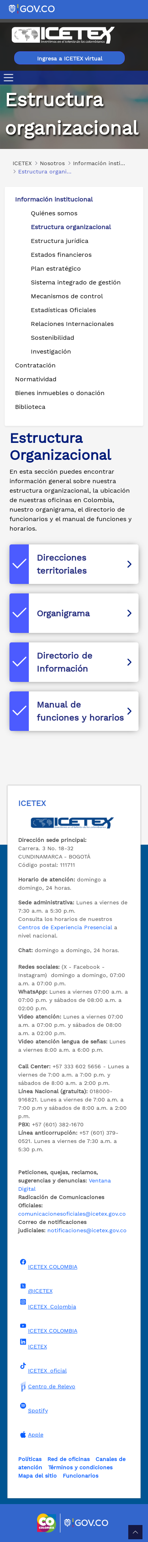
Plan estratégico (56, 268)
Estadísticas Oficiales (63, 310)
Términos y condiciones (80, 1467)
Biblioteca (30, 406)
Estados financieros (61, 254)
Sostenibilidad (52, 337)
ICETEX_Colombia (47, 1304)
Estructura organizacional (71, 227)
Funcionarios (80, 1475)
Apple (30, 1434)
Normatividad (35, 379)
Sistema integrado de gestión (76, 282)
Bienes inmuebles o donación (60, 393)
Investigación (51, 351)
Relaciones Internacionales (72, 324)
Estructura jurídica (59, 241)
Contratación (35, 365)
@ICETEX (35, 1288)
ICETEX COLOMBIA (47, 1264)
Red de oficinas (68, 1459)
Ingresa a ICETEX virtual (69, 58)
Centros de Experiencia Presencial (65, 927)
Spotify (33, 1408)
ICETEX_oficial (42, 1368)
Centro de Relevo (46, 1386)
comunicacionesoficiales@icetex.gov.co (72, 1214)
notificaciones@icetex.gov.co (87, 1230)
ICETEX (32, 1344)
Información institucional (54, 199)
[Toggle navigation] (10, 78)
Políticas (29, 1459)
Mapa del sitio (37, 1475)
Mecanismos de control (67, 296)
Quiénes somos (54, 213)
